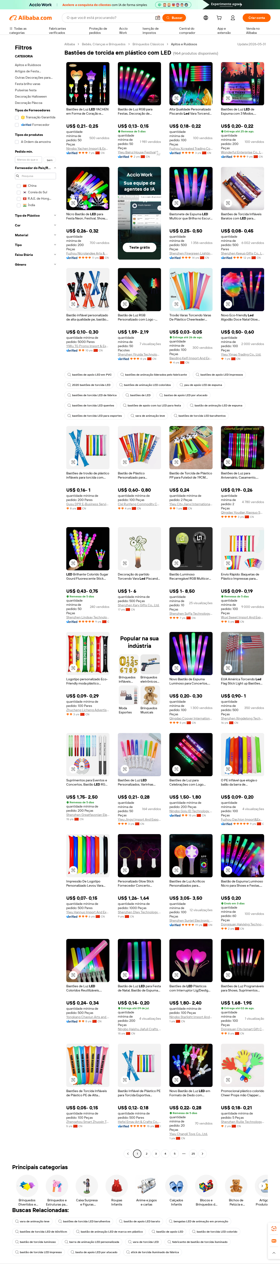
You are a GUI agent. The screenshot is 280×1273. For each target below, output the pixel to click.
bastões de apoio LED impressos (219, 375)
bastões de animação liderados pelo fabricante (153, 375)
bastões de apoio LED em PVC (89, 375)
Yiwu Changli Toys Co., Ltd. (188, 1134)
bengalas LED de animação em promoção (198, 1221)
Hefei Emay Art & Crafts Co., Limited (139, 1122)
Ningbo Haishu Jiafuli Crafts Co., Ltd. (139, 1029)
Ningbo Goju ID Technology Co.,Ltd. (191, 811)
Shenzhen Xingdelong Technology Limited (242, 718)
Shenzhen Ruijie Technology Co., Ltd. (242, 1122)
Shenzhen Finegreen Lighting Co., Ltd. (191, 253)
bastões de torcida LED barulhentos (200, 416)
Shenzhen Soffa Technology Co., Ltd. (191, 613)
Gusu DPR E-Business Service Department (87, 504)
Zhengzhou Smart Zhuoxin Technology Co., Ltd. (87, 1122)
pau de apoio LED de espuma (201, 385)
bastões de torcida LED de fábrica (92, 395)
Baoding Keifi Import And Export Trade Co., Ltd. (191, 358)
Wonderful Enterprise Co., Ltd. (242, 152)
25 (193, 1153)
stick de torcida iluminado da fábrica (152, 1252)
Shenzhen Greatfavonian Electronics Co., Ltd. (87, 815)
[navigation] (35, 599)
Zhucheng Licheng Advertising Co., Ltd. (87, 710)
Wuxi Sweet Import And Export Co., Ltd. (242, 617)
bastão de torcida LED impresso (38, 1252)
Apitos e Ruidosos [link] (184, 44)
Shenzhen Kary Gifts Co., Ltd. (138, 605)
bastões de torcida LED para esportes (94, 416)
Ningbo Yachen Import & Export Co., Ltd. (87, 148)
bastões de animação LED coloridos (145, 385)
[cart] (220, 18)
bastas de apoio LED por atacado (183, 395)
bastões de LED (138, 395)
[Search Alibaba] (109, 17)
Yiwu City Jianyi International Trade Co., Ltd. (191, 504)
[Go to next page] (202, 1154)
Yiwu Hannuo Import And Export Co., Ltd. (87, 912)
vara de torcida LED (143, 1242)
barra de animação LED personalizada (92, 1242)
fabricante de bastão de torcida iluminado (198, 1242)
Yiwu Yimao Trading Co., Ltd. (241, 354)
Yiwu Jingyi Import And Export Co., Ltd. (139, 819)
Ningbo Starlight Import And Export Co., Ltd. (191, 1017)
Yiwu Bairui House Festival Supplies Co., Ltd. (139, 152)
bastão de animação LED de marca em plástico (109, 1232)
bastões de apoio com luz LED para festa (152, 405)
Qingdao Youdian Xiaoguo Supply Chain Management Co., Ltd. (242, 512)
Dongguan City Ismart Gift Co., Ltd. (242, 1029)
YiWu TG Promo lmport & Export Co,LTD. (87, 346)
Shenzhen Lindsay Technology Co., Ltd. (87, 617)
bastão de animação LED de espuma (216, 405)
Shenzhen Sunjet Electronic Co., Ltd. (191, 920)
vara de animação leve (148, 416)
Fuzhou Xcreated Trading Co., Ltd (191, 148)
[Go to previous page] (128, 1154)
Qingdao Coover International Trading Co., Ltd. (191, 718)
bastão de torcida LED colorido (214, 1232)
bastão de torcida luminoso (35, 1242)
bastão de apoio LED (167, 1232)
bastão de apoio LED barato (139, 1221)
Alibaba (69, 44)
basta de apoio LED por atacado (94, 1252)
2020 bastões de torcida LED (88, 385)
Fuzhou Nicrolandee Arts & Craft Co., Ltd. (87, 253)
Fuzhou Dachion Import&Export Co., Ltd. (242, 819)
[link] (274, 1229)
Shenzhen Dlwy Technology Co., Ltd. (139, 912)
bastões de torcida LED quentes (90, 405)
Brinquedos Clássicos (148, 44)
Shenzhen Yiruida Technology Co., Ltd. (139, 354)
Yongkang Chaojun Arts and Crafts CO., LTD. (87, 1017)
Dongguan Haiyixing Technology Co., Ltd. (242, 924)
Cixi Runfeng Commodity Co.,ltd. (139, 504)
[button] (158, 18)
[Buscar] (174, 17)
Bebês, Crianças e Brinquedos (104, 44)
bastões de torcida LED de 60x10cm (41, 1232)
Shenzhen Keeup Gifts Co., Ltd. (242, 253)
